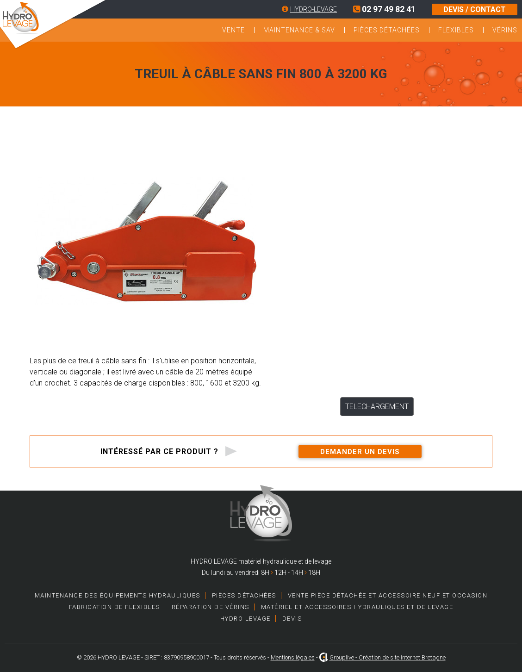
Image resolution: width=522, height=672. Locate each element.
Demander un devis (360, 452)
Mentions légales (293, 657)
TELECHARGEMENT (377, 406)
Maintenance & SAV (299, 30)
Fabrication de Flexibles (114, 607)
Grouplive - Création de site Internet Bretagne (387, 657)
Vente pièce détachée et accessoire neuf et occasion (388, 595)
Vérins (504, 30)
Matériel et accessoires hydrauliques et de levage (357, 607)
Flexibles (456, 30)
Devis (292, 618)
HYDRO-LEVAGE (313, 9)
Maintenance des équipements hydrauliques (117, 595)
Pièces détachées (387, 30)
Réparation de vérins (210, 607)
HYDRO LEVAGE (245, 618)
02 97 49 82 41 (384, 9)
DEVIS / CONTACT (474, 9)
